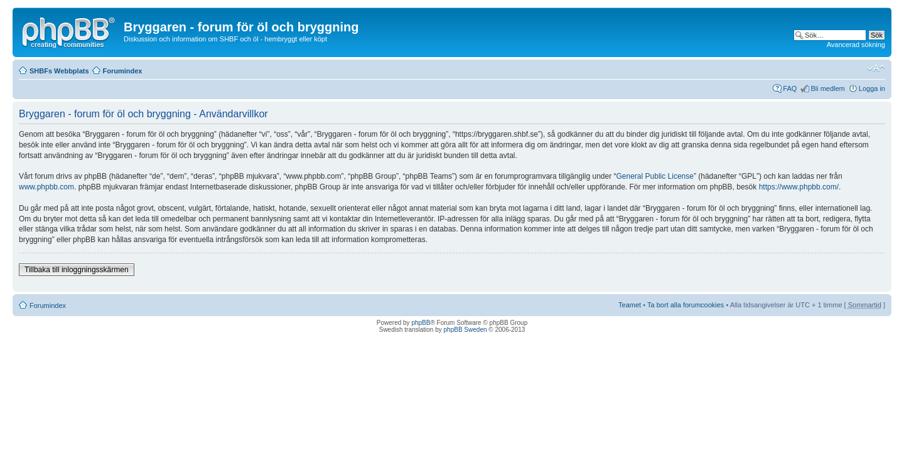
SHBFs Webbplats (59, 71)
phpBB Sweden (465, 329)
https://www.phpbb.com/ (799, 187)
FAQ (790, 88)
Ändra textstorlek (876, 68)
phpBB (420, 322)
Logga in (872, 88)
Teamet (629, 305)
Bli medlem (827, 88)
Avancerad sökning (856, 44)
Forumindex (123, 71)
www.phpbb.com (46, 187)
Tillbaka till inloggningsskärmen (76, 269)
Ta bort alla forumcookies (685, 305)
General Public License (655, 176)
